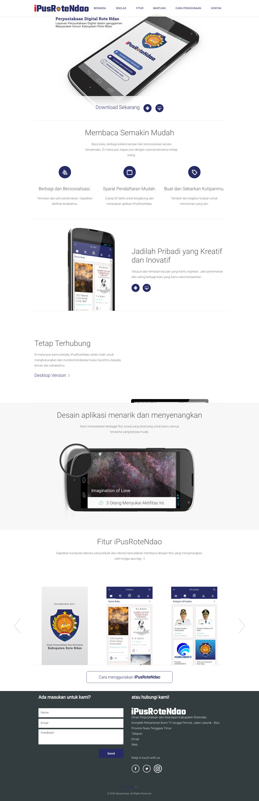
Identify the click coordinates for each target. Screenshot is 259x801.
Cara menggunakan (129, 677)
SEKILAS (121, 8)
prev (17, 625)
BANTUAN (159, 8)
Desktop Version (54, 375)
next (242, 625)
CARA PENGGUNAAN (188, 8)
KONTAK (216, 8)
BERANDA (100, 8)
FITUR (139, 8)
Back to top (129, 786)
